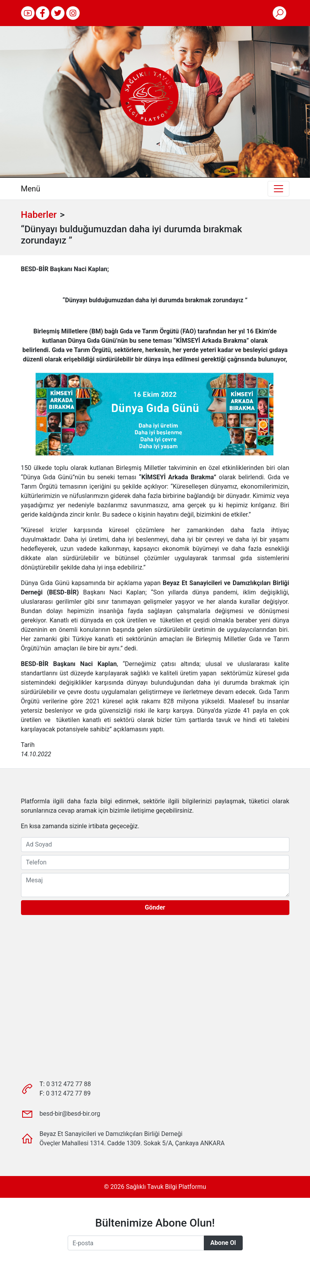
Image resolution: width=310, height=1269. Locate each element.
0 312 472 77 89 (68, 1093)
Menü (30, 188)
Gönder (155, 907)
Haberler (39, 214)
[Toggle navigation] (278, 188)
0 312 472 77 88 (68, 1084)
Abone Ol (223, 1242)
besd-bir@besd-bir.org (70, 1113)
